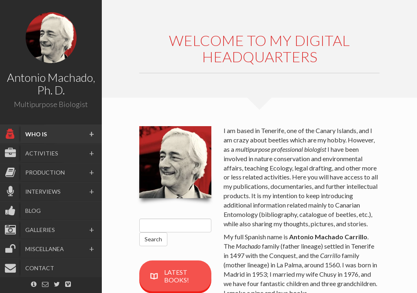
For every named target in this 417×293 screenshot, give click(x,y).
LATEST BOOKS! (169, 276)
